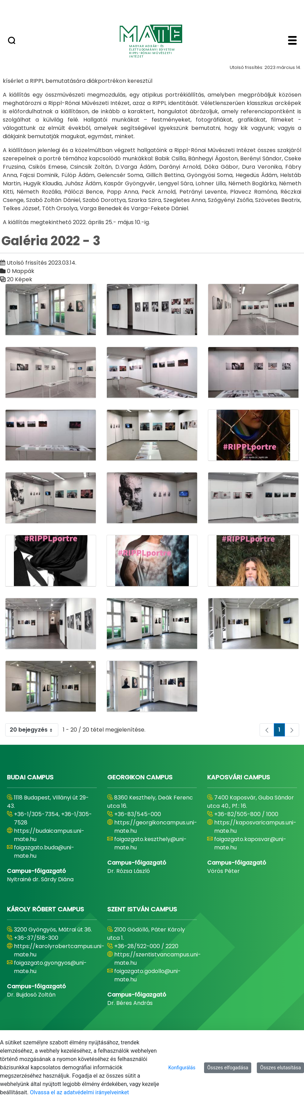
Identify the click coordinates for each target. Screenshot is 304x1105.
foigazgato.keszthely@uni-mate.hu (150, 843)
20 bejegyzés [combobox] (34, 729)
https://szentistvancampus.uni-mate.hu (157, 959)
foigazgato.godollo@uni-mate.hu (147, 975)
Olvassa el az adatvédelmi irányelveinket (79, 1092)
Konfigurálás (181, 1067)
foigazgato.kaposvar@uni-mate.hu (250, 843)
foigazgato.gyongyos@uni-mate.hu (50, 967)
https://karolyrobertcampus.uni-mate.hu (59, 950)
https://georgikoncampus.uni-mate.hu (155, 827)
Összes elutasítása (280, 1067)
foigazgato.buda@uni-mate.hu (44, 851)
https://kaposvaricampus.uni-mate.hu (255, 827)
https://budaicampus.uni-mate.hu (49, 835)
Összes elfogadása (227, 1067)
